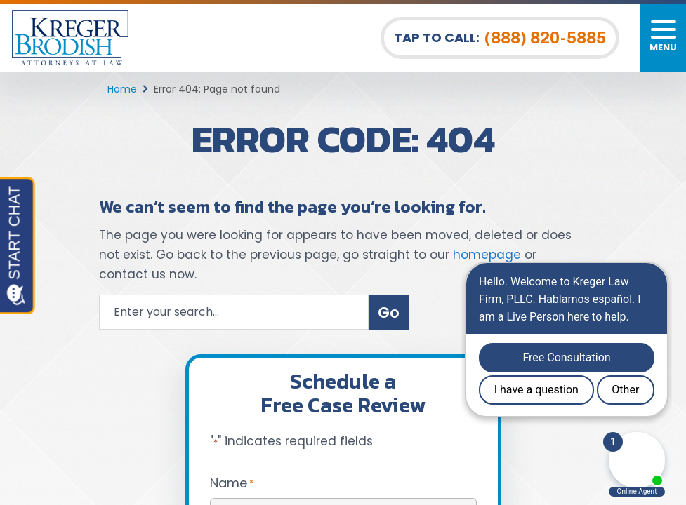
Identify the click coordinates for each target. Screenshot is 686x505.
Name (231, 482)
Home (122, 89)
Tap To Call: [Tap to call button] (500, 38)
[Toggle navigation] (663, 38)
